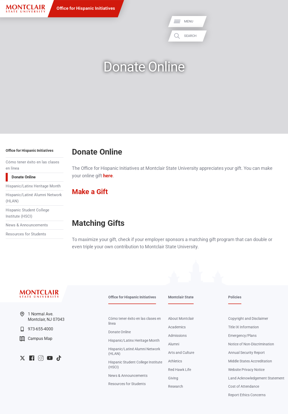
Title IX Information (243, 327)
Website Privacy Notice (246, 370)
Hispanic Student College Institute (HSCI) (27, 213)
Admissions (177, 335)
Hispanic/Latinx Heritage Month (33, 186)
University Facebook (32, 358)
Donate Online (24, 177)
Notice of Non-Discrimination (251, 344)
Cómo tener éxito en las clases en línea (32, 165)
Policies (234, 297)
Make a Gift (90, 192)
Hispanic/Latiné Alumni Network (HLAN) (34, 198)
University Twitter (22, 358)
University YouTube (50, 358)
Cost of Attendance (243, 386)
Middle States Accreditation (250, 361)
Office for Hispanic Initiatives (85, 8)
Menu (274, 21)
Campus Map (36, 338)
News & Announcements (27, 225)
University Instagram (41, 358)
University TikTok (59, 358)
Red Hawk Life (179, 370)
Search (276, 36)
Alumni (173, 344)
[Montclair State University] (25, 9)
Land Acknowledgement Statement (256, 378)
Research (175, 386)
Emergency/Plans (242, 335)
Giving (173, 378)
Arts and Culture (181, 353)
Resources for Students (26, 234)
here (108, 175)
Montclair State (181, 297)
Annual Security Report (246, 353)
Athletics (175, 361)
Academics (177, 327)
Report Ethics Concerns (247, 395)
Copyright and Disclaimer (248, 318)
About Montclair (181, 318)
